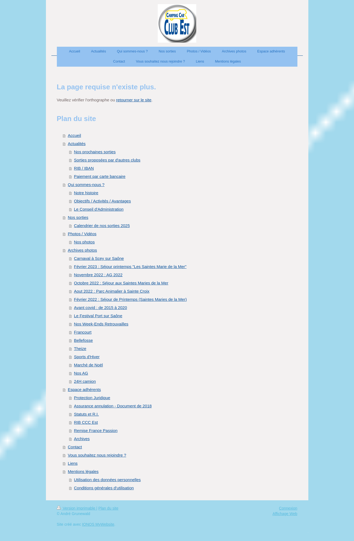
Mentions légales (83, 471)
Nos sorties (78, 217)
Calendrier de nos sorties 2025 (102, 225)
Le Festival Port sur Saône (98, 315)
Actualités (77, 143)
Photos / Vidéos (82, 233)
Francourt (83, 332)
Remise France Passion (96, 430)
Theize (80, 348)
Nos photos (84, 242)
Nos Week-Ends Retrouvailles (101, 324)
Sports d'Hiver (87, 356)
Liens (73, 463)
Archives (82, 438)
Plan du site (108, 508)
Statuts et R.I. (86, 414)
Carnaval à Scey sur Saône (99, 258)
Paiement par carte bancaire (99, 176)
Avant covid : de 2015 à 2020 (100, 307)
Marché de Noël (88, 365)
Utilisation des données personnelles (107, 479)
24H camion (85, 381)
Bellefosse (83, 340)
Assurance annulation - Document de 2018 (113, 406)
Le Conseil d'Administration (99, 209)
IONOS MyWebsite (98, 524)
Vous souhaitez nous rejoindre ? (97, 455)
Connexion (288, 508)
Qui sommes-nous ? (86, 184)
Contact (75, 447)
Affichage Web (285, 513)
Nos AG (81, 373)
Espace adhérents (84, 389)
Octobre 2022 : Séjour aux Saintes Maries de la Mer (121, 283)
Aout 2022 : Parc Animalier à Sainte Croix (112, 291)
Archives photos (82, 250)
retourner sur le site (133, 100)
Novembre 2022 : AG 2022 (98, 274)
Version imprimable (76, 508)
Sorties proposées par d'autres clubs (107, 160)
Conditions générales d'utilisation (104, 488)
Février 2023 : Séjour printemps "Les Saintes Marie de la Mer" (130, 266)
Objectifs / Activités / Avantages (102, 201)
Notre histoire (86, 192)
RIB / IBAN (84, 168)
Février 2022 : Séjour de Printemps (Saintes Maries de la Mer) (130, 299)
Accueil (74, 135)
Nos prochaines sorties (95, 151)
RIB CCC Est (86, 422)
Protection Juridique (92, 397)
